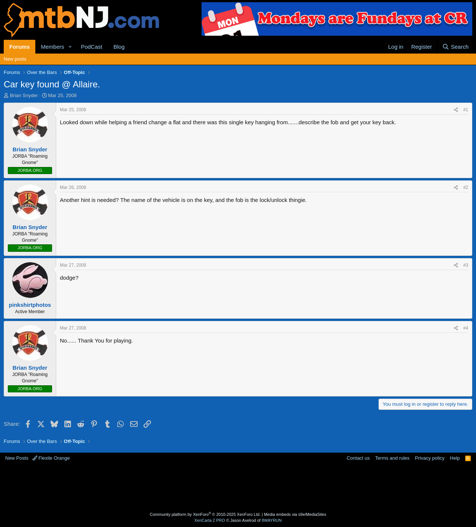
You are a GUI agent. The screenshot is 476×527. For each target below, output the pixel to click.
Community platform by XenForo (205, 514)
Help (455, 458)
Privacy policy (429, 458)
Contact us (358, 458)
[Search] (455, 47)
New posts (15, 59)
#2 (465, 187)
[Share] (456, 110)
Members (52, 47)
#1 (465, 109)
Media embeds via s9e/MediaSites (295, 514)
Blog (119, 47)
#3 (465, 265)
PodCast (91, 47)
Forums (19, 47)
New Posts (16, 458)
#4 (465, 328)
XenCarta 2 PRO (209, 520)
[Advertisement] (208, 485)
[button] (70, 47)
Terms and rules (392, 458)
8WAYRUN (272, 520)
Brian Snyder (24, 95)
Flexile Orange (51, 458)
